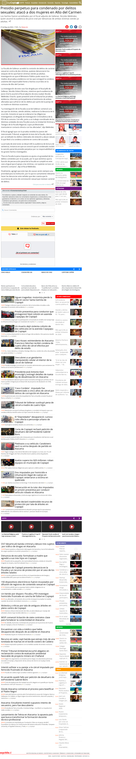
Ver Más (68, 624)
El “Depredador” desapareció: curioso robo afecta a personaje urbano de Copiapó (34, 419)
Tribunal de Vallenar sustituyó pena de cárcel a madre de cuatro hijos (34, 404)
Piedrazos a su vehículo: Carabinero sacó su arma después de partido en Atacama (33, 446)
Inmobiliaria (71, 756)
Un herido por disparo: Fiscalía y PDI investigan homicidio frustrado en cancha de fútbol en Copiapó (27, 595)
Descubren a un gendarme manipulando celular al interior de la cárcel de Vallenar (33, 360)
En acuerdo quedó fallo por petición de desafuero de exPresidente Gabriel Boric (27, 678)
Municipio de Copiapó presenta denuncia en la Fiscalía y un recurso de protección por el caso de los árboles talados (27, 570)
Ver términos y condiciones (28, 264)
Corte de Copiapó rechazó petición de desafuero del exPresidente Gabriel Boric (34, 432)
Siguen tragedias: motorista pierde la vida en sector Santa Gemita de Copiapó (33, 300)
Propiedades (79, 756)
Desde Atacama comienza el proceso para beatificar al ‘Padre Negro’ (27, 690)
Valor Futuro (56, 756)
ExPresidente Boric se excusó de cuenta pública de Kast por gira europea (62, 304)
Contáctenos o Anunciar (51, 753)
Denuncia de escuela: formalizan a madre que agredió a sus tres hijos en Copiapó (24, 557)
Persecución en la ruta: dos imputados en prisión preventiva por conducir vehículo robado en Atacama (34, 490)
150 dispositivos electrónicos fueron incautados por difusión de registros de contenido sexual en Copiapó (28, 583)
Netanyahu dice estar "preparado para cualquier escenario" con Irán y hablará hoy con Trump (62, 355)
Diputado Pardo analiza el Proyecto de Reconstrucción (64, 692)
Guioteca (64, 756)
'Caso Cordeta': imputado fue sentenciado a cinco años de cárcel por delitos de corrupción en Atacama (34, 391)
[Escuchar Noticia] (9, 21)
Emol (50, 756)
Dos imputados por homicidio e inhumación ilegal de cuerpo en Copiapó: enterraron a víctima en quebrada (31, 476)
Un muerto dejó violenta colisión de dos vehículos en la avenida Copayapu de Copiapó (34, 329)
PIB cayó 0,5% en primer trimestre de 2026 (61, 202)
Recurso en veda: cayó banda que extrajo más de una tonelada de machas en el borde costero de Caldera (28, 640)
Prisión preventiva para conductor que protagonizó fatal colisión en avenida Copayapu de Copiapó (34, 314)
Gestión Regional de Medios (35, 753)
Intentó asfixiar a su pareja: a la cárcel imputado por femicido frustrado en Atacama (27, 668)
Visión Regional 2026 (62, 706)
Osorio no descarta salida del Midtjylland (61, 175)
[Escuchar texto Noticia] (52, 184)
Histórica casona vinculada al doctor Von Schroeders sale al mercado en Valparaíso (62, 325)
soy (30, 307)
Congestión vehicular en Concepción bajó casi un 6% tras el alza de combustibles (61, 159)
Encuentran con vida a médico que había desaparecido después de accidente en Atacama (25, 630)
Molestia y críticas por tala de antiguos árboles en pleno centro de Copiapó (26, 607)
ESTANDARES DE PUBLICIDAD (82, 753)
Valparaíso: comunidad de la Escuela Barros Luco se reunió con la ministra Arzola (61, 375)
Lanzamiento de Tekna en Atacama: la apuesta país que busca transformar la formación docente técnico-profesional (27, 717)
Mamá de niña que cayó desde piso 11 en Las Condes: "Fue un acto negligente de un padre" (62, 197)
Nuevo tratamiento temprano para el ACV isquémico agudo (63, 717)
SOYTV (4, 518)
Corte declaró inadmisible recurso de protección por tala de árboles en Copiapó (33, 504)
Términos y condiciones (66, 753)
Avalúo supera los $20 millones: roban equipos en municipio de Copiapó (34, 461)
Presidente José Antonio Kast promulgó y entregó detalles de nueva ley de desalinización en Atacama (34, 374)
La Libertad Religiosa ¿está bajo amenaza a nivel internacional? (64, 678)
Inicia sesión (36, 203)
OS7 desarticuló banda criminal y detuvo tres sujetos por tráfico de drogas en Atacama (27, 545)
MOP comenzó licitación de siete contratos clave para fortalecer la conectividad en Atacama (25, 618)
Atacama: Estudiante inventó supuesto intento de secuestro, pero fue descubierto (26, 704)
